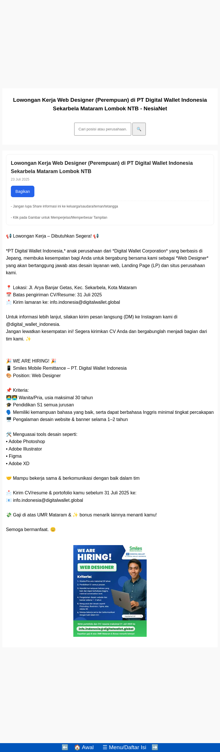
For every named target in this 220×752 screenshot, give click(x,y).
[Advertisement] (110, 42)
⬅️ (65, 747)
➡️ (155, 747)
